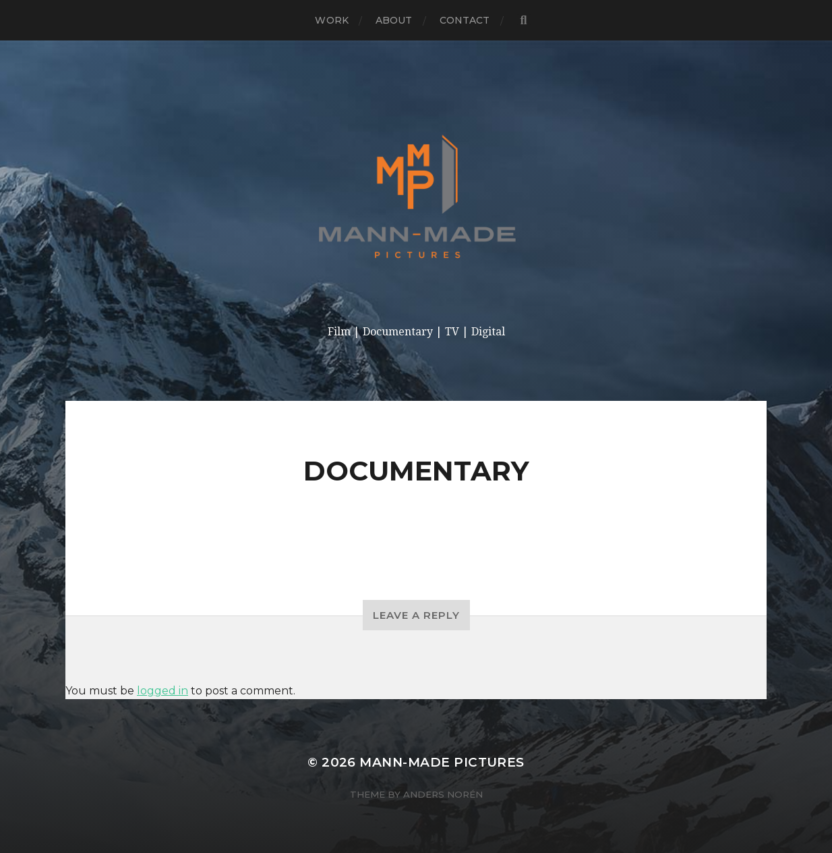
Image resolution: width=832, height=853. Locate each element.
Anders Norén (443, 794)
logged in (162, 690)
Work (332, 20)
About (394, 20)
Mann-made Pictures (441, 762)
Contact (465, 20)
